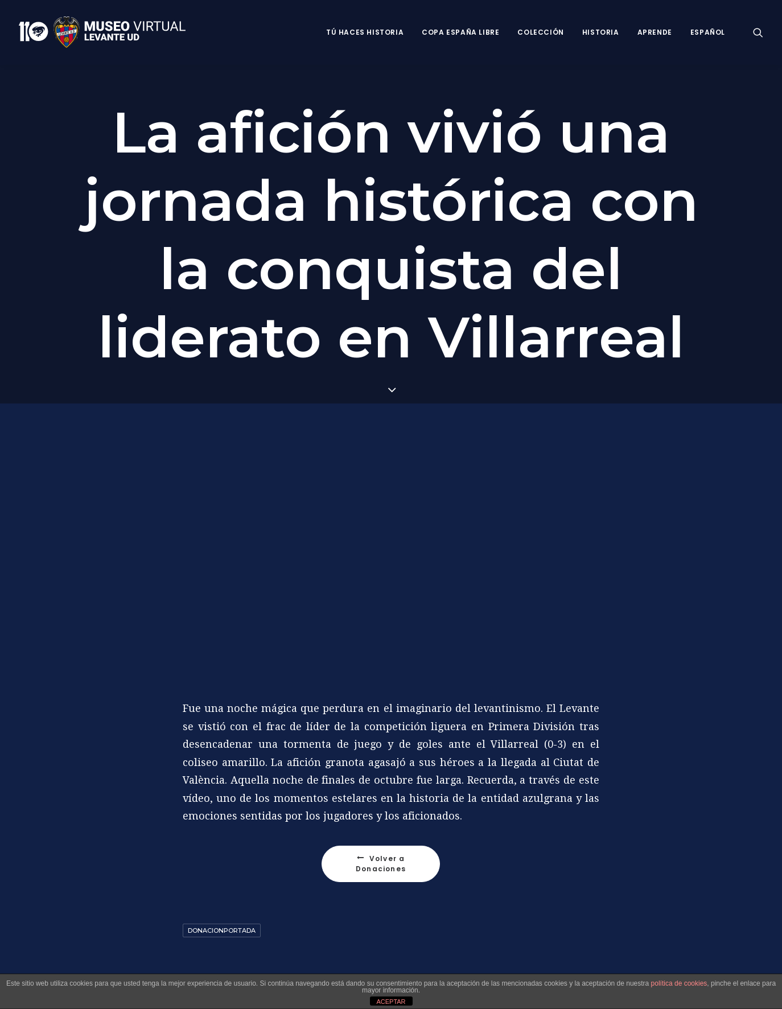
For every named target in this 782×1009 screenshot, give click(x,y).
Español (707, 32)
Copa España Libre (460, 32)
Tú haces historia (365, 32)
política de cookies (679, 983)
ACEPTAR (390, 1001)
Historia (600, 32)
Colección (540, 32)
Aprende (654, 32)
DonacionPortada (222, 929)
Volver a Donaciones (382, 862)
